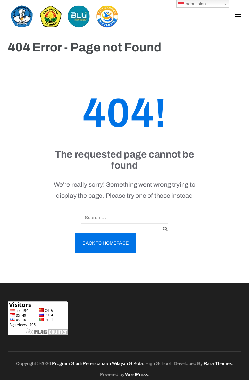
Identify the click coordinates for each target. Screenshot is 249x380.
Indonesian (192, 3)
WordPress (136, 374)
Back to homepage (105, 243)
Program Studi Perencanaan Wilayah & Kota (97, 363)
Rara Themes (218, 363)
